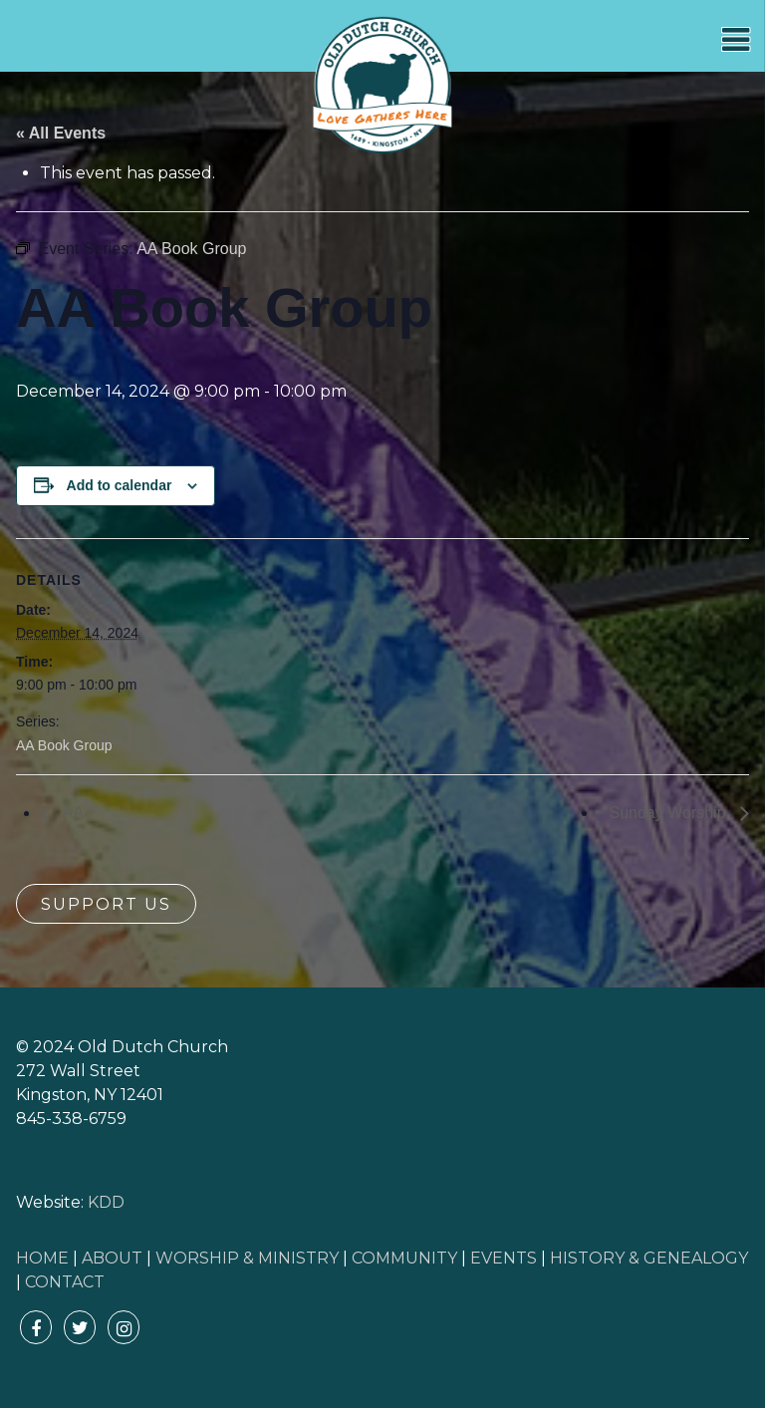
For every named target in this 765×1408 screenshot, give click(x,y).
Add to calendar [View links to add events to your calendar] (119, 485)
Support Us (106, 904)
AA (71, 812)
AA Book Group (64, 745)
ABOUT (112, 1258)
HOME (42, 1258)
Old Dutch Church (382, 85)
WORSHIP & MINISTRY (247, 1258)
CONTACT (65, 1281)
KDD (106, 1202)
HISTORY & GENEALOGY (649, 1258)
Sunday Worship (669, 812)
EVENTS (503, 1258)
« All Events (61, 133)
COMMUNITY (404, 1258)
